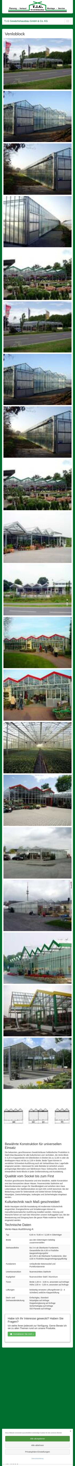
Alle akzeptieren (37, 1438)
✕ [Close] (70, 1431)
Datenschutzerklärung (37, 1458)
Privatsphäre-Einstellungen (37, 1452)
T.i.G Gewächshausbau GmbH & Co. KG (26, 21)
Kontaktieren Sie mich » (22, 1334)
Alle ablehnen (37, 1445)
